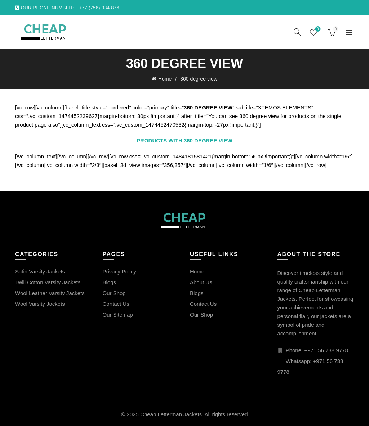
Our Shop (114, 293)
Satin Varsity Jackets (40, 271)
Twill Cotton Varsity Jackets (47, 282)
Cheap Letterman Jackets (171, 414)
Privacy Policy (119, 271)
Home (165, 79)
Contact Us (116, 304)
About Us (201, 282)
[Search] (297, 32)
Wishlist (317, 29)
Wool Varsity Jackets (40, 304)
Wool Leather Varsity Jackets (50, 293)
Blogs (109, 282)
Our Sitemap (118, 315)
